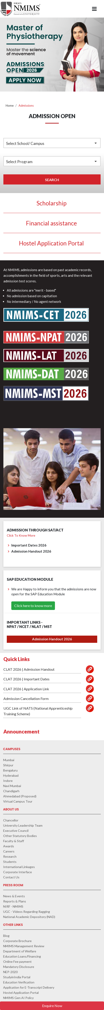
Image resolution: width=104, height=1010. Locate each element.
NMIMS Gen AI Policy (18, 998)
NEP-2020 (10, 972)
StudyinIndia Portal (16, 977)
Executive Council (15, 830)
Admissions (26, 105)
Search (52, 180)
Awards (8, 846)
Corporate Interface (17, 872)
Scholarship (51, 203)
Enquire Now (52, 1005)
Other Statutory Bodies (20, 836)
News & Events (14, 896)
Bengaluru (10, 770)
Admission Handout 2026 (52, 639)
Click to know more (21, 535)
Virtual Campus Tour (17, 801)
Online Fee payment (17, 961)
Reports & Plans (14, 901)
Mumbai (8, 760)
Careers (8, 851)
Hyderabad (11, 775)
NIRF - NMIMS (13, 906)
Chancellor (10, 820)
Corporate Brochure (17, 941)
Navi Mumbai (12, 786)
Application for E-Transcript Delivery (28, 987)
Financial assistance (51, 223)
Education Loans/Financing (22, 956)
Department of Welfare (19, 951)
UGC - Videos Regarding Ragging (26, 911)
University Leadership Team (23, 825)
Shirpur (8, 765)
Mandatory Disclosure (18, 967)
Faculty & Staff (13, 841)
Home (10, 105)
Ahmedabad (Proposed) (19, 796)
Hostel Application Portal (51, 243)
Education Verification (18, 982)
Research (10, 856)
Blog (6, 936)
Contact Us (11, 877)
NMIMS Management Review (23, 946)
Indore (8, 781)
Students (10, 862)
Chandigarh (11, 791)
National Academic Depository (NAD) (29, 917)
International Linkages (19, 867)
